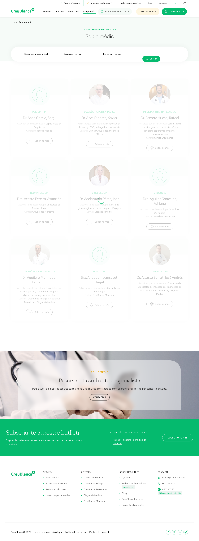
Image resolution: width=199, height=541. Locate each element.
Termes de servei (41, 532)
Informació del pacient (100, 3)
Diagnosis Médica (93, 495)
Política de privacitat (76, 532)
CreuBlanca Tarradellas (95, 489)
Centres (60, 11)
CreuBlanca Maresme (94, 501)
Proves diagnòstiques (57, 483)
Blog (150, 3)
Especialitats (52, 477)
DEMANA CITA (174, 11)
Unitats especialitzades (58, 495)
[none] (183, 3)
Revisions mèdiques (56, 489)
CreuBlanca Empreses (133, 499)
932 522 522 (168, 483)
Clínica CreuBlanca (93, 477)
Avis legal (57, 532)
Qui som (126, 477)
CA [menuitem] (184, 3)
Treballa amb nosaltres (130, 3)
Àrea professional (70, 3)
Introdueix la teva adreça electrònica (128, 432)
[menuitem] (183, 3)
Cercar (153, 58)
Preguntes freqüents (132, 505)
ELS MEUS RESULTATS (115, 11)
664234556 (168, 489)
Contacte (163, 3)
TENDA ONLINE (147, 11)
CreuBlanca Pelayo (93, 483)
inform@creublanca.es (173, 477)
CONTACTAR (99, 397)
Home (14, 22)
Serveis (48, 11)
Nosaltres (74, 11)
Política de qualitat (99, 532)
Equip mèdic (89, 11)
